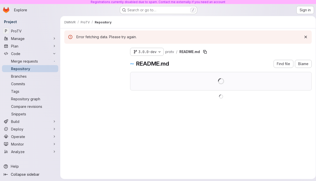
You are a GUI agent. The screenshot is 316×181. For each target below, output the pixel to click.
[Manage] (30, 38)
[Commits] (30, 83)
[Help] (30, 166)
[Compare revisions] (30, 106)
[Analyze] (30, 151)
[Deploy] (30, 128)
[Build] (30, 121)
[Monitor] (30, 144)
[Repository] (30, 68)
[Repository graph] (30, 98)
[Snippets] (30, 113)
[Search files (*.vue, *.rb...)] (93, 61)
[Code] (30, 53)
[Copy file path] (205, 52)
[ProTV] (30, 30)
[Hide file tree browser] (68, 51)
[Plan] (30, 46)
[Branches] (30, 76)
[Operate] (30, 136)
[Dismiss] (304, 37)
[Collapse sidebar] (30, 174)
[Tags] (30, 91)
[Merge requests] (30, 61)
